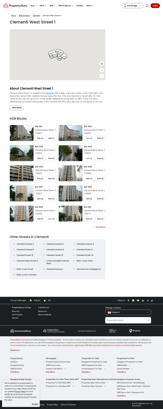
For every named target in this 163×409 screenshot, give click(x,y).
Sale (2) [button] (40, 199)
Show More (17, 107)
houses (117, 345)
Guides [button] (79, 5)
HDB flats (88, 345)
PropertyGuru (16, 358)
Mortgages (51, 358)
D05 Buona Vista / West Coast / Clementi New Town (133, 387)
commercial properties (133, 345)
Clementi (36, 16)
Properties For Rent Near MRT (60, 386)
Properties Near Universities (95, 382)
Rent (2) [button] (100, 179)
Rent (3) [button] (51, 158)
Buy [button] (34, 5)
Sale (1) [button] (40, 138)
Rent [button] (43, 5)
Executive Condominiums (103, 345)
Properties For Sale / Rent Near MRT (62, 379)
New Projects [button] (66, 5)
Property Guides (17, 365)
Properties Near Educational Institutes (99, 379)
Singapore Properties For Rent (129, 362)
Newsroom (42, 311)
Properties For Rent (126, 358)
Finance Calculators (56, 368)
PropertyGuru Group (21, 307)
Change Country (113, 307)
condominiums (68, 345)
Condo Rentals (125, 368)
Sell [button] (53, 5)
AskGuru (14, 362)
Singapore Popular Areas (128, 379)
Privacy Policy (20, 392)
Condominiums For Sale (93, 368)
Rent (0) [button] (51, 219)
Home (13, 16)
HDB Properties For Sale (93, 365)
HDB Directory (24, 16)
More (90, 5)
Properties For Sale (90, 358)
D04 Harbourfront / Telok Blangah (131, 383)
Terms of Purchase (68, 405)
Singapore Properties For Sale (94, 362)
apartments (79, 345)
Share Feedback (44, 315)
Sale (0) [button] (89, 138)
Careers (15, 318)
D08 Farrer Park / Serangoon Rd (130, 392)
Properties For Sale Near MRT (60, 382)
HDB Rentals (124, 365)
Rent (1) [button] (51, 138)
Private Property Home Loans (58, 362)
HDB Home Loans (53, 365)
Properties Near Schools (94, 386)
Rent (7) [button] (100, 138)
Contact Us (43, 307)
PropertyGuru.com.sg (19, 340)
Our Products (17, 315)
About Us (15, 311)
